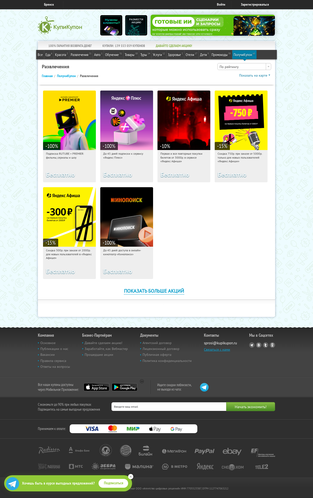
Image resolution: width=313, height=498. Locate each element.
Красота (61, 54)
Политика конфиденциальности (167, 361)
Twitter (265, 345)
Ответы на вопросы (55, 366)
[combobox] (244, 66)
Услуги (159, 54)
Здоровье (175, 54)
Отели (191, 54)
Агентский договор (157, 343)
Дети (204, 54)
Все (40, 54)
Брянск (49, 4)
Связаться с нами (217, 349)
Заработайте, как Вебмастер (106, 349)
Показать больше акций (154, 291)
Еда (48, 54)
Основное (48, 343)
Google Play (124, 387)
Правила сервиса (53, 361)
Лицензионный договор (161, 349)
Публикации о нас (54, 349)
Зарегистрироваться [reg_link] (255, 4)
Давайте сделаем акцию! (103, 343)
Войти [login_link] (221, 4)
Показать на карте (253, 75)
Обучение (113, 54)
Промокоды (221, 54)
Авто (98, 54)
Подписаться (113, 483)
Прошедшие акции (99, 354)
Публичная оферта (157, 354)
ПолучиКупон (244, 54)
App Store (96, 387)
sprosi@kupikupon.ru (220, 343)
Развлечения (81, 54)
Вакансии (47, 354)
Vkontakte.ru (258, 345)
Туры (145, 54)
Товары (131, 54)
